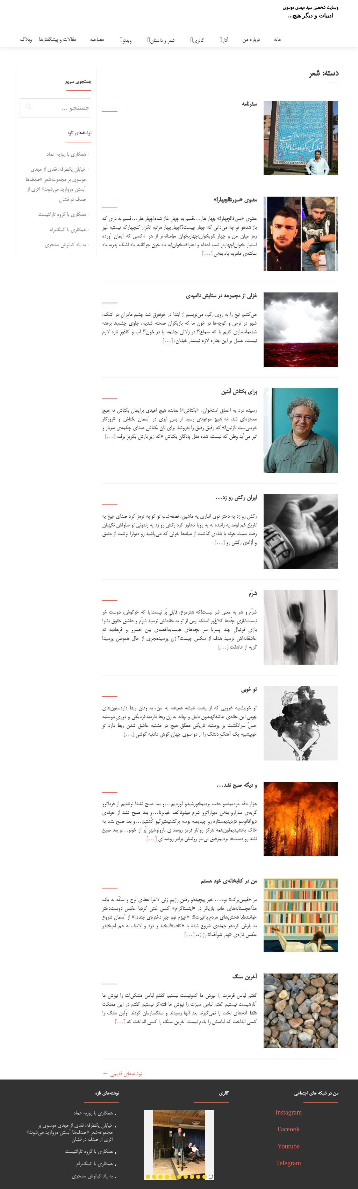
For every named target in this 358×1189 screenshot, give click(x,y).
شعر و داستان (162, 40)
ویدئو (126, 40)
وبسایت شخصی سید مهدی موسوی (310, 7)
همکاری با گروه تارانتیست (62, 214)
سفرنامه (253, 104)
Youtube (289, 1101)
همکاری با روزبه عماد (66, 154)
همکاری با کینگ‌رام (67, 230)
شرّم (257, 570)
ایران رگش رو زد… (240, 479)
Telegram (288, 1117)
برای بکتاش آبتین (243, 378)
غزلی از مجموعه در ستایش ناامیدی (225, 287)
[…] (227, 249)
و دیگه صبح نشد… (241, 753)
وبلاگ (26, 39)
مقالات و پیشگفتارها (57, 39)
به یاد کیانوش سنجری (65, 245)
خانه (277, 39)
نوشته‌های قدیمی (122, 1028)
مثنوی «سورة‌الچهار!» (239, 195)
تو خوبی (253, 661)
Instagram (288, 1067)
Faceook (288, 1084)
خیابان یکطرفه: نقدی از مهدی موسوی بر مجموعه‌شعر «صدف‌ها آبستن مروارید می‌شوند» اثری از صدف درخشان (69, 1086)
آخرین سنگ (249, 935)
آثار (225, 40)
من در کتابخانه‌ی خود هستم (233, 844)
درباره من (251, 39)
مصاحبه (97, 39)
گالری (198, 40)
